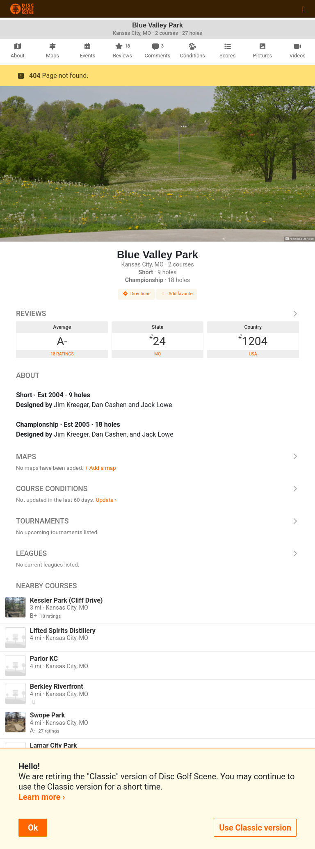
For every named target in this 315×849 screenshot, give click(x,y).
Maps (157, 457)
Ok (33, 828)
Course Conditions (157, 489)
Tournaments (157, 521)
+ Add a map (100, 467)
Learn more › (41, 797)
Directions (137, 293)
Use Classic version (255, 828)
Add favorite (177, 293)
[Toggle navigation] (303, 9)
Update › (106, 499)
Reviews (157, 314)
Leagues (157, 553)
